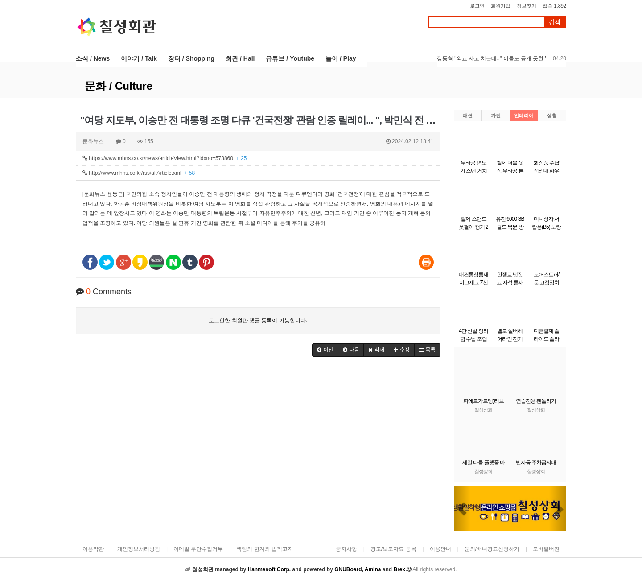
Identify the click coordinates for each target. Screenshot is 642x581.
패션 (468, 115)
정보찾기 (526, 5)
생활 (552, 115)
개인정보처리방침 (138, 549)
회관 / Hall (240, 58)
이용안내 (440, 549)
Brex (399, 569)
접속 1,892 (554, 5)
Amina (373, 569)
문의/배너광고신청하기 (492, 549)
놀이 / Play (340, 58)
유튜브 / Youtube (290, 58)
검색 (554, 22)
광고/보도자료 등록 (393, 549)
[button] (325, 350)
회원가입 (500, 5)
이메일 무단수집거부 (198, 549)
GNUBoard (348, 569)
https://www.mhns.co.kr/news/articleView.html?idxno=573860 (164, 158)
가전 (496, 115)
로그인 (477, 5)
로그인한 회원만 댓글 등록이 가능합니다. (258, 320)
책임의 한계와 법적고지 (264, 549)
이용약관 (93, 549)
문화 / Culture (118, 86)
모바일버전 (546, 549)
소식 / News (93, 58)
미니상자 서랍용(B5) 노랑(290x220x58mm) (549, 227)
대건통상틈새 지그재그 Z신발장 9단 (473, 283)
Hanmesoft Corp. (269, 569)
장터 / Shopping (191, 58)
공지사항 (346, 549)
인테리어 (524, 115)
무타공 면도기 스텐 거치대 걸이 (473, 171)
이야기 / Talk (139, 58)
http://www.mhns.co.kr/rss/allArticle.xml (138, 173)
